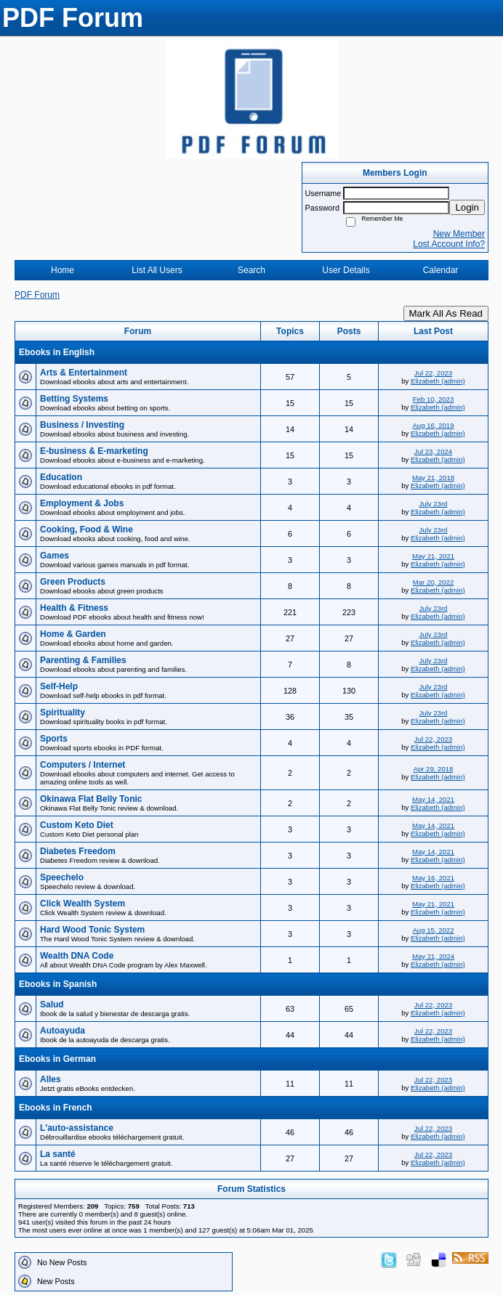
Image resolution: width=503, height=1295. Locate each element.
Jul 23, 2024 (433, 451)
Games (54, 556)
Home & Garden (73, 634)
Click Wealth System (82, 903)
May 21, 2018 (433, 478)
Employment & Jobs (82, 503)
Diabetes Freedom (78, 851)
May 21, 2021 (433, 556)
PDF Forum (37, 295)
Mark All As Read (446, 313)
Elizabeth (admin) (438, 381)
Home (62, 270)
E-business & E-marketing (94, 451)
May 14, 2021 (433, 799)
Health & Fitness (74, 608)
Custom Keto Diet (76, 825)
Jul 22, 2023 (433, 373)
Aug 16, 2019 (433, 425)
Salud (52, 1004)
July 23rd (433, 504)
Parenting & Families (83, 660)
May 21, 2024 (433, 956)
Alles (50, 1079)
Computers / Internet (82, 765)
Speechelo (62, 877)
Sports (54, 739)
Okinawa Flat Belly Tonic (91, 799)
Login (467, 207)
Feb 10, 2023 (433, 399)
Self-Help (59, 686)
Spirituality (62, 712)
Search (251, 270)
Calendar (441, 270)
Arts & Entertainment (83, 373)
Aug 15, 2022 (433, 930)
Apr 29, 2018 (434, 769)
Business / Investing (82, 425)
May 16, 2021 (433, 878)
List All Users (157, 270)
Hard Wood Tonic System (92, 930)
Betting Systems (74, 399)
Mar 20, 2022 (433, 582)
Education (61, 477)
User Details (345, 270)
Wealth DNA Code (76, 956)
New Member (459, 234)
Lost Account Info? (449, 244)
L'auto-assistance (76, 1128)
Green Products (72, 582)
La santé (58, 1154)
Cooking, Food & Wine (86, 529)
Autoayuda (62, 1031)
